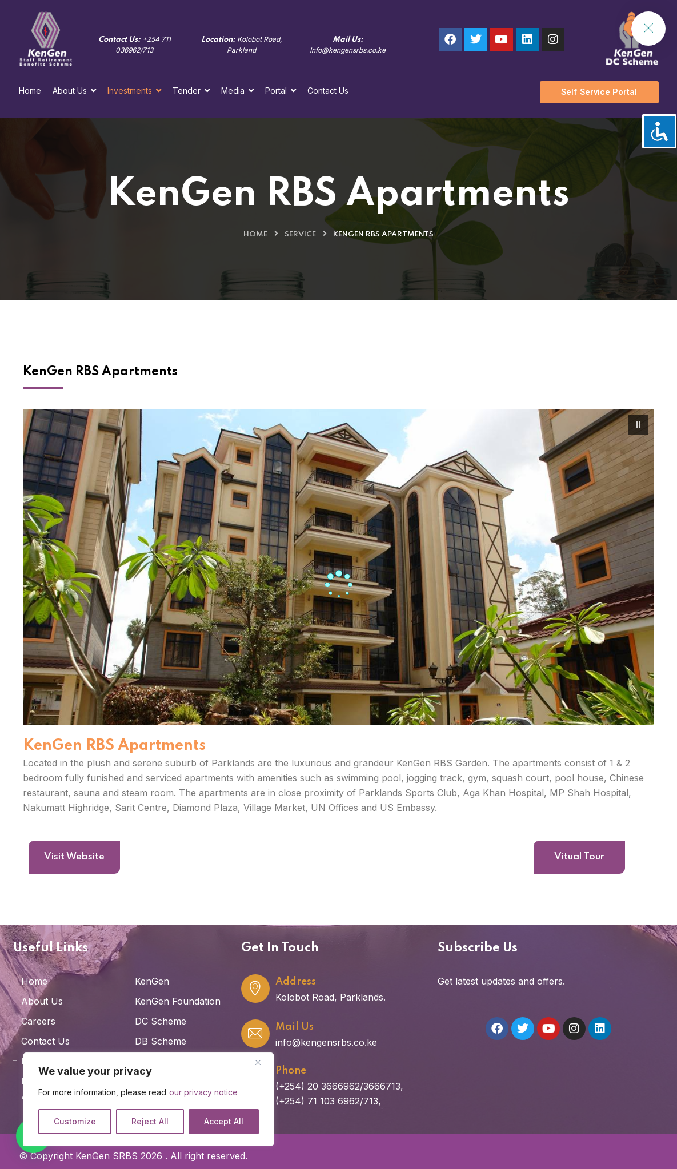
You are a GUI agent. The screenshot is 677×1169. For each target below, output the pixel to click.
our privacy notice (203, 1092)
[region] (148, 1099)
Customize (75, 1121)
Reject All (150, 1121)
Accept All (223, 1121)
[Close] (262, 1062)
